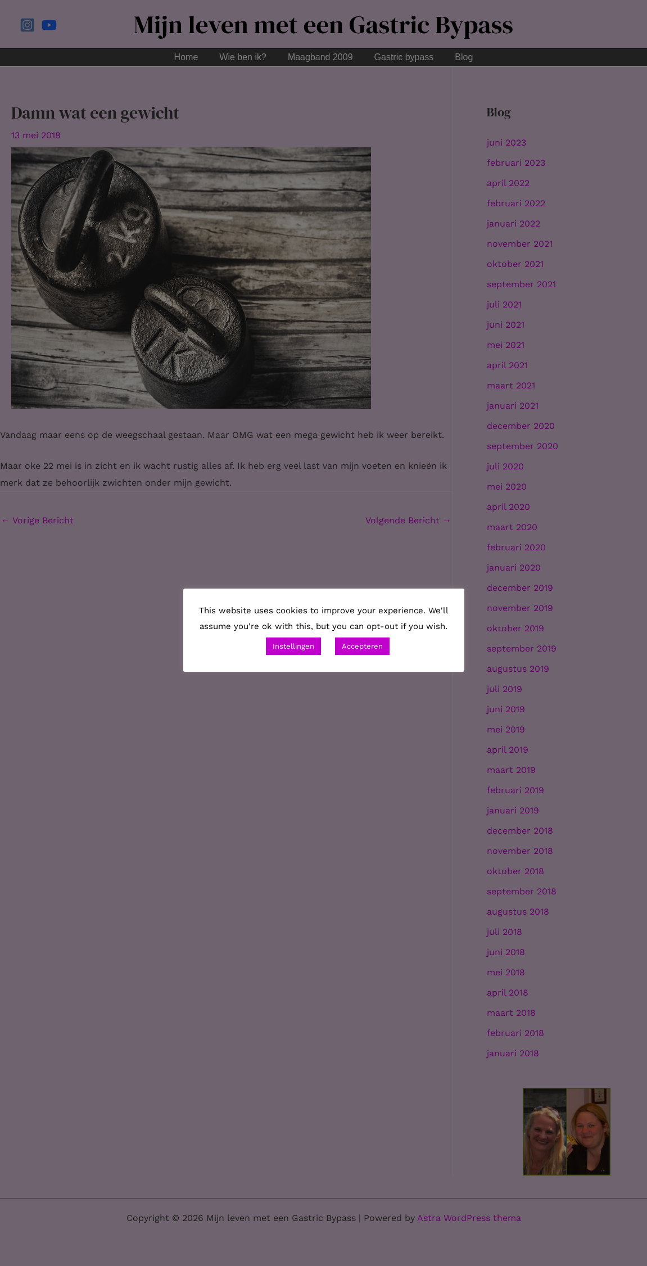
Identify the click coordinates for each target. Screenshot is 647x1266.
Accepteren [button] (362, 646)
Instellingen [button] (293, 646)
